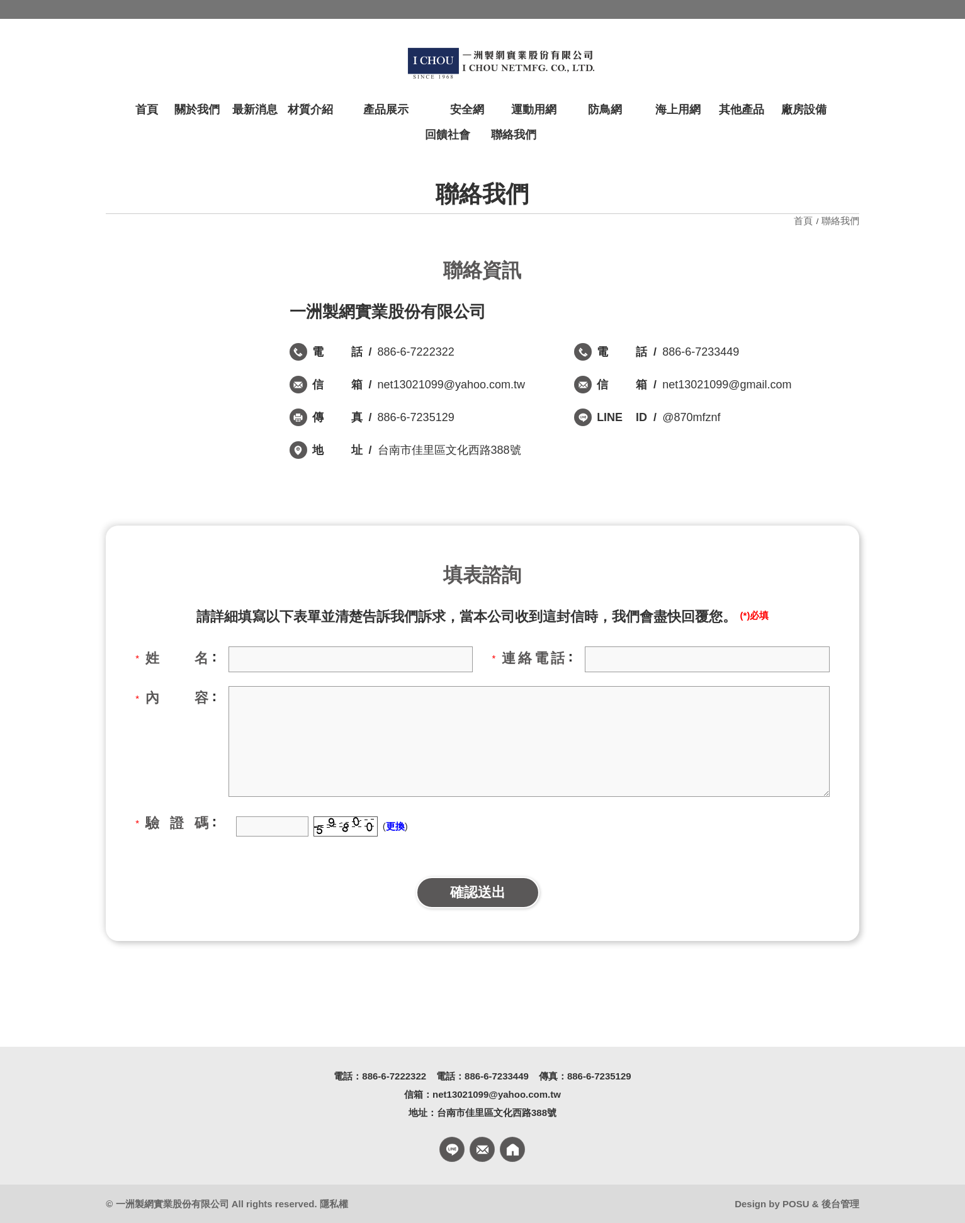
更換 (395, 826)
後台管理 (840, 1203)
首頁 (804, 220)
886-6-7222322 (416, 352)
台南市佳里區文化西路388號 (449, 450)
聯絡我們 (840, 220)
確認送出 (477, 892)
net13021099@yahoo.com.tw (451, 384)
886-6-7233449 (700, 352)
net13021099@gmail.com (726, 384)
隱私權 (334, 1203)
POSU (796, 1203)
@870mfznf (691, 417)
